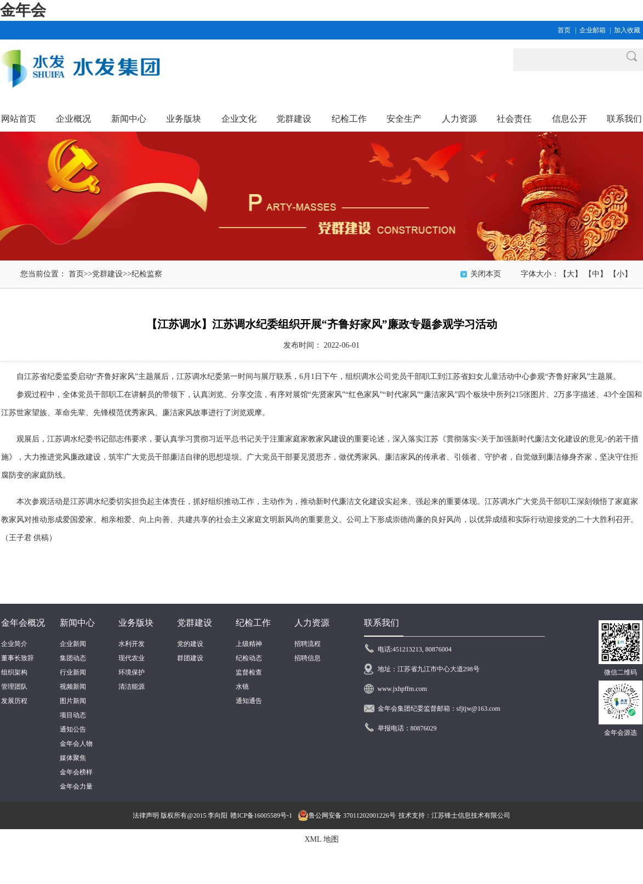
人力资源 (311, 622)
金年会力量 (76, 786)
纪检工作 (253, 622)
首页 (564, 30)
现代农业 (131, 658)
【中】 (595, 274)
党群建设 (107, 274)
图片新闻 (73, 701)
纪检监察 (147, 274)
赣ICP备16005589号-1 (261, 815)
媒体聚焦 (73, 758)
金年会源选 (620, 732)
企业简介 (14, 644)
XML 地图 (321, 839)
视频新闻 (73, 686)
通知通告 (249, 701)
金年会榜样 (76, 772)
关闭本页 (485, 274)
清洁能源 (131, 686)
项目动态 (73, 715)
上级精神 (249, 644)
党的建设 (190, 644)
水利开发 (131, 644)
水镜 (242, 686)
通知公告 (73, 729)
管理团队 (14, 686)
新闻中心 (77, 622)
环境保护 (131, 672)
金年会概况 (23, 622)
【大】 (570, 274)
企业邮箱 (592, 30)
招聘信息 (307, 658)
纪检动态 (249, 658)
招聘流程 (307, 644)
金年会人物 (76, 743)
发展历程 (14, 701)
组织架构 (14, 672)
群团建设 (190, 658)
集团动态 (73, 658)
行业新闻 (73, 672)
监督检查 (249, 672)
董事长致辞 (17, 658)
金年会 (23, 10)
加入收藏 (627, 30)
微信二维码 (620, 672)
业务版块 (135, 622)
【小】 (620, 274)
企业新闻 (73, 644)
